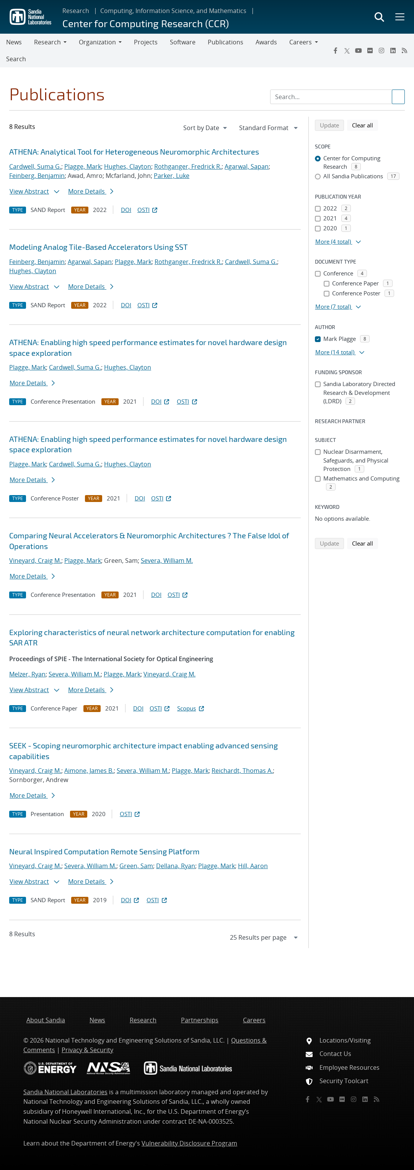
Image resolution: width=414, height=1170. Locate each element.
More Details (90, 191)
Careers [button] (300, 42)
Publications (225, 42)
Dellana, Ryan (175, 866)
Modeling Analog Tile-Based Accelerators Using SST (98, 246)
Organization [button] (97, 42)
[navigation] (206, 127)
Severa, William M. (167, 560)
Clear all (365, 125)
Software (183, 42)
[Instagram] (381, 50)
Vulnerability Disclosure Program (189, 1143)
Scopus (191, 708)
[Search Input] (337, 97)
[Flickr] (370, 50)
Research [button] (47, 42)
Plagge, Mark (82, 166)
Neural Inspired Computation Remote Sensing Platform (104, 851)
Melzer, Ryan (27, 674)
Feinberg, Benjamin (37, 175)
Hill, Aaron (253, 866)
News (14, 42)
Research (75, 11)
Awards (266, 42)
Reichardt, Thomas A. (242, 770)
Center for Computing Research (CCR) (145, 23)
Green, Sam (136, 866)
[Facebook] (335, 50)
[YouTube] (358, 50)
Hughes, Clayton (127, 166)
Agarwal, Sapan (247, 166)
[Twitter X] (347, 50)
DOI (126, 209)
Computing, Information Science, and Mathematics (173, 11)
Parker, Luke (171, 175)
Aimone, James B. (89, 770)
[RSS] (404, 50)
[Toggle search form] (379, 16)
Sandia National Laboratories (65, 1092)
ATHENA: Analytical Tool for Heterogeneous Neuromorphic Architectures (134, 151)
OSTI (148, 209)
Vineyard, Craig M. (35, 560)
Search (16, 59)
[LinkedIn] (393, 50)
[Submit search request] (398, 97)
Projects (146, 42)
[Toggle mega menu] (399, 16)
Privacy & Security (87, 1050)
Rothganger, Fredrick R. (188, 166)
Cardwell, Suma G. (35, 166)
